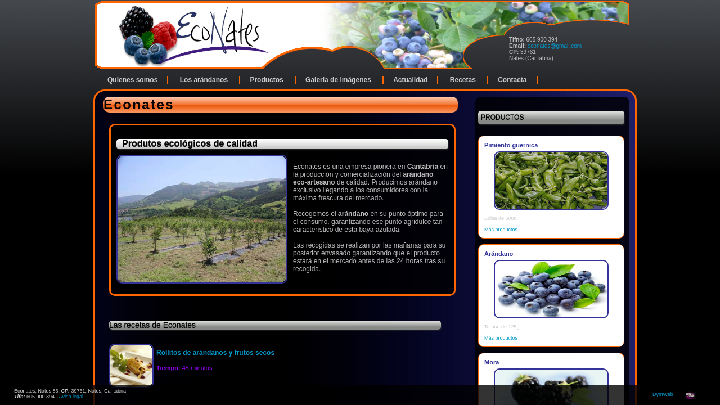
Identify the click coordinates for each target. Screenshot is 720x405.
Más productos (501, 229)
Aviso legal (71, 396)
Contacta (512, 80)
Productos (267, 80)
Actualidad (410, 80)
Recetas (464, 80)
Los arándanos (205, 80)
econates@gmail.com (555, 46)
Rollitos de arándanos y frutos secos (215, 353)
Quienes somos (132, 80)
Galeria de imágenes (339, 80)
